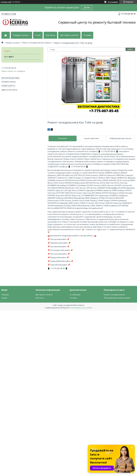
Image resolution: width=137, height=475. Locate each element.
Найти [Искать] (130, 49)
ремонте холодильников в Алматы (107, 154)
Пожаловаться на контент (81, 308)
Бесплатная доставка (10, 78)
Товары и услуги (20, 35)
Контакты (50, 35)
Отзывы (87, 35)
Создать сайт (6, 2)
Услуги (4, 298)
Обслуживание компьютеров (117, 298)
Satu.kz (81, 305)
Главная (5, 294)
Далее (86, 7)
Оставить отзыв (8, 13)
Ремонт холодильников (114, 294)
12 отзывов (113, 2)
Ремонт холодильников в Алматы (37, 43)
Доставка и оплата (69, 35)
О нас (38, 35)
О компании (75, 294)
